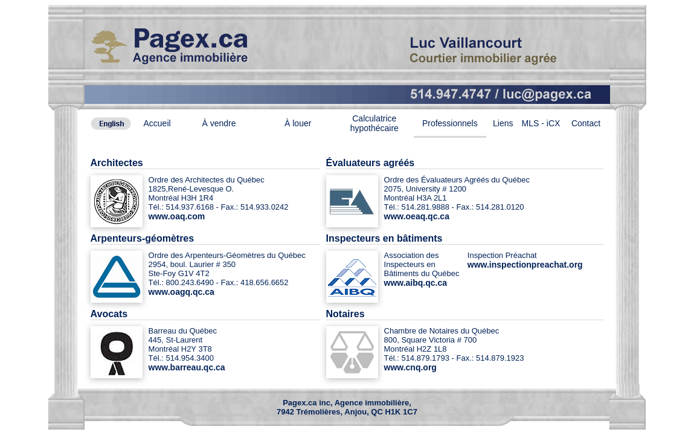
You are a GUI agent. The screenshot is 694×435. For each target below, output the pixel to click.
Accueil (157, 123)
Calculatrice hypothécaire (374, 123)
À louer (297, 123)
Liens (503, 123)
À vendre (219, 123)
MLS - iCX (541, 123)
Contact (585, 123)
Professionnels (450, 123)
